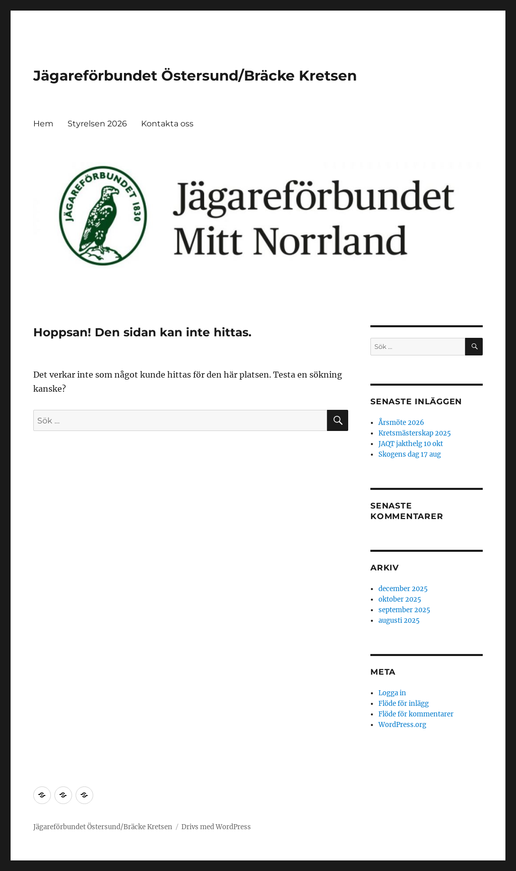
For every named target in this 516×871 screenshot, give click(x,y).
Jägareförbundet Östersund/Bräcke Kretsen (195, 75)
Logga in (392, 693)
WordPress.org (402, 724)
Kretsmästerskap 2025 (414, 433)
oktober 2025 (399, 599)
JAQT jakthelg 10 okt (410, 444)
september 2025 (404, 610)
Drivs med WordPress (216, 827)
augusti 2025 (399, 620)
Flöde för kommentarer (416, 714)
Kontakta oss (167, 123)
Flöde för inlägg (403, 703)
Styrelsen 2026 (97, 123)
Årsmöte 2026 (401, 422)
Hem (43, 123)
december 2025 (403, 589)
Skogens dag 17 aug (409, 454)
